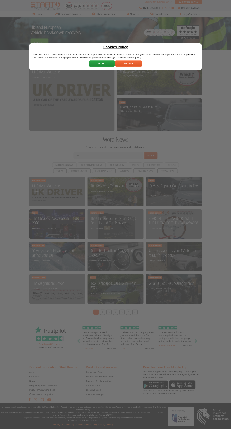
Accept (102, 63)
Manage (128, 63)
